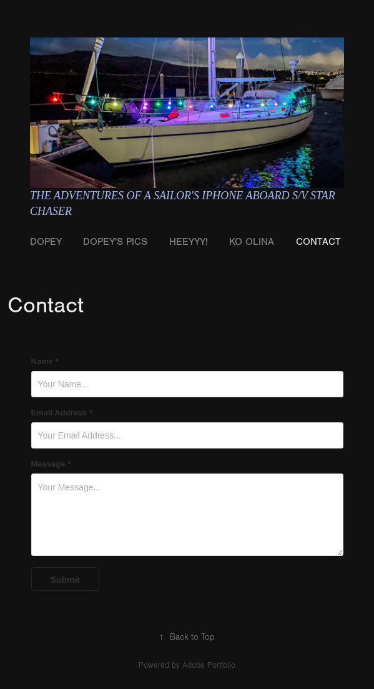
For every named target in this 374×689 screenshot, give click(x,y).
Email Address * (62, 413)
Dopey (46, 241)
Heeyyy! (188, 241)
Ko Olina (251, 241)
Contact (318, 241)
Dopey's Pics (115, 241)
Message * (51, 464)
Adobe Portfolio (208, 665)
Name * (45, 361)
